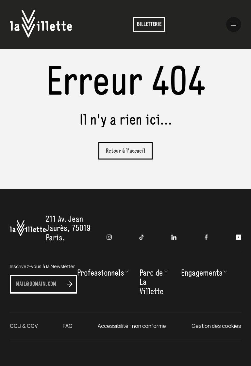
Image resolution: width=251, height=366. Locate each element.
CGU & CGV (24, 325)
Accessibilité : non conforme (132, 325)
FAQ (68, 325)
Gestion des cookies (216, 325)
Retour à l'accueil (125, 151)
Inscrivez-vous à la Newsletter (42, 266)
